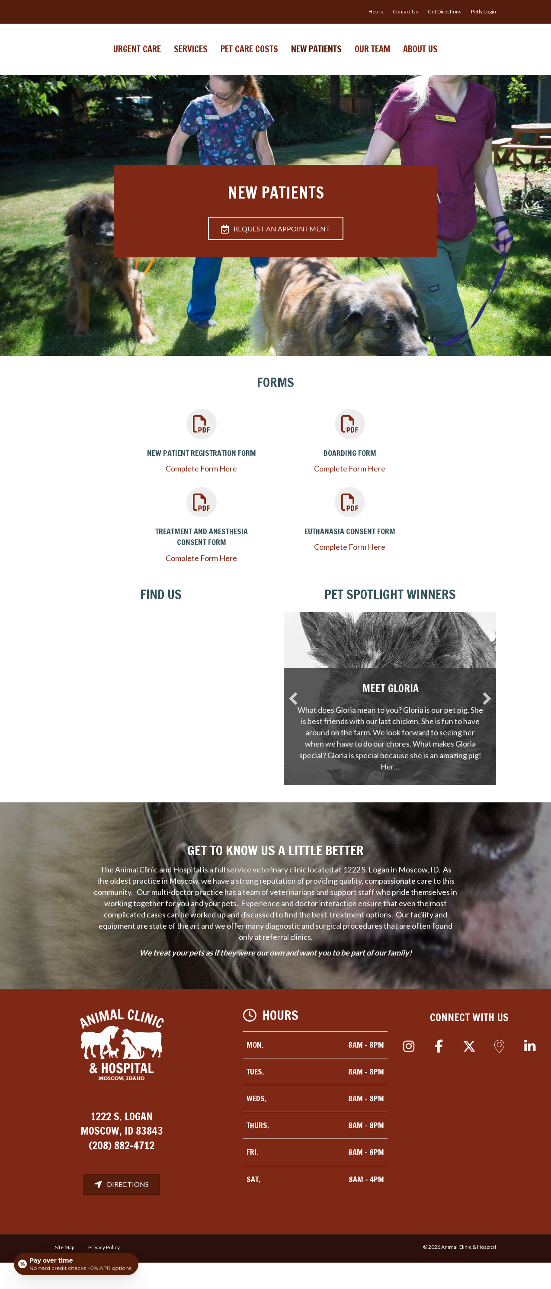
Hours (375, 11)
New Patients (366, 61)
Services (141, 61)
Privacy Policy (104, 1273)
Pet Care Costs (199, 61)
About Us (470, 61)
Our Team (422, 61)
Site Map (64, 1273)
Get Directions (444, 11)
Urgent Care (87, 61)
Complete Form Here (201, 495)
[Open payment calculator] (76, 1264)
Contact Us (405, 11)
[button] (409, 1073)
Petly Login (483, 11)
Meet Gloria (401, 714)
